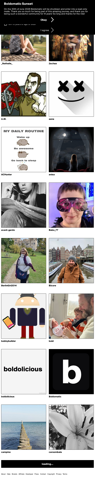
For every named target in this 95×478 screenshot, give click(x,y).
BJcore (52, 286)
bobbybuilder (8, 341)
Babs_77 (53, 230)
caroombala (55, 452)
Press (37, 474)
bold (51, 341)
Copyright (51, 474)
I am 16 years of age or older (22, 24)
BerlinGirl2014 (9, 286)
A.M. (3, 119)
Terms (65, 474)
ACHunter (6, 174)
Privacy (58, 474)
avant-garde (8, 230)
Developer (29, 474)
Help (8, 474)
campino (6, 452)
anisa (52, 174)
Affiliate (21, 474)
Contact (43, 474)
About (3, 474)
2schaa (53, 63)
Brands (14, 474)
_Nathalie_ (6, 63)
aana (51, 119)
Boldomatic (55, 397)
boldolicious (7, 397)
